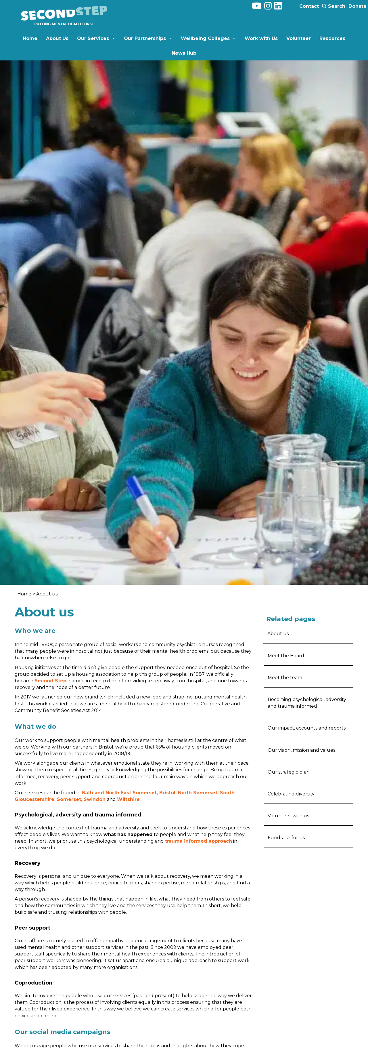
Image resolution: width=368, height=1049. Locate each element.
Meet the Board (286, 655)
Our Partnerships (148, 38)
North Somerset (197, 792)
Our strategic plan (289, 772)
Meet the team (285, 677)
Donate (357, 6)
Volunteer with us (288, 815)
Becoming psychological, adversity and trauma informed (307, 703)
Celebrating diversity (291, 794)
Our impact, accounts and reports (307, 728)
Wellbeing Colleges (208, 38)
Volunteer (298, 38)
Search (333, 6)
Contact (309, 6)
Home (30, 38)
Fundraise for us (286, 837)
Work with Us (261, 38)
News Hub (184, 53)
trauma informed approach (198, 841)
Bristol (167, 792)
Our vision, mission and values (301, 750)
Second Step (50, 681)
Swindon (95, 799)
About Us (57, 38)
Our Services (96, 38)
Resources (332, 38)
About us (278, 633)
